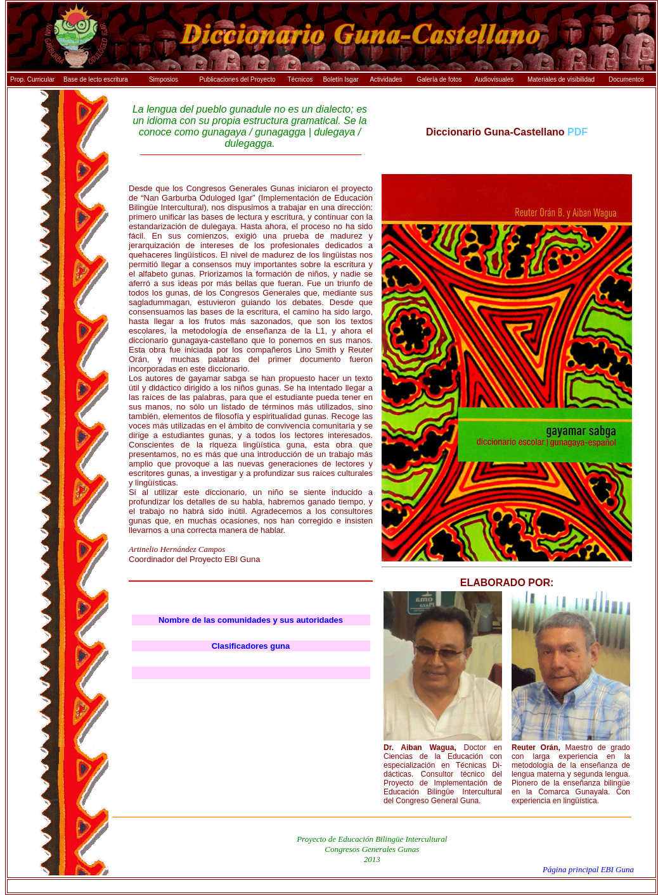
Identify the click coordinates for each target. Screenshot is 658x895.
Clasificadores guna (251, 646)
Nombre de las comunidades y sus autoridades (250, 620)
